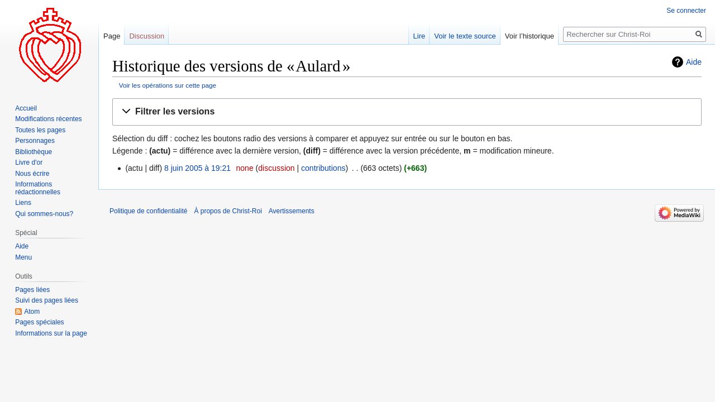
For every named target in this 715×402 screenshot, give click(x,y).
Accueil (26, 108)
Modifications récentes (48, 119)
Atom (32, 311)
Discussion (146, 36)
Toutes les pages (40, 130)
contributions (323, 168)
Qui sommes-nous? (44, 214)
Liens (23, 203)
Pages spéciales (39, 322)
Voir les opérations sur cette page (167, 85)
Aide (694, 62)
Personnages (35, 141)
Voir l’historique (529, 36)
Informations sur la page (51, 333)
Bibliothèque (33, 152)
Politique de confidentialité (148, 211)
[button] (407, 112)
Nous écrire (32, 174)
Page (111, 36)
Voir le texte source (465, 36)
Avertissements (291, 211)
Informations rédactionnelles (37, 188)
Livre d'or (28, 162)
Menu (23, 257)
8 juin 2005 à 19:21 (197, 168)
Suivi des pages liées (46, 300)
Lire (419, 36)
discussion (276, 168)
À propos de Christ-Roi (227, 211)
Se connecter (686, 11)
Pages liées (32, 290)
